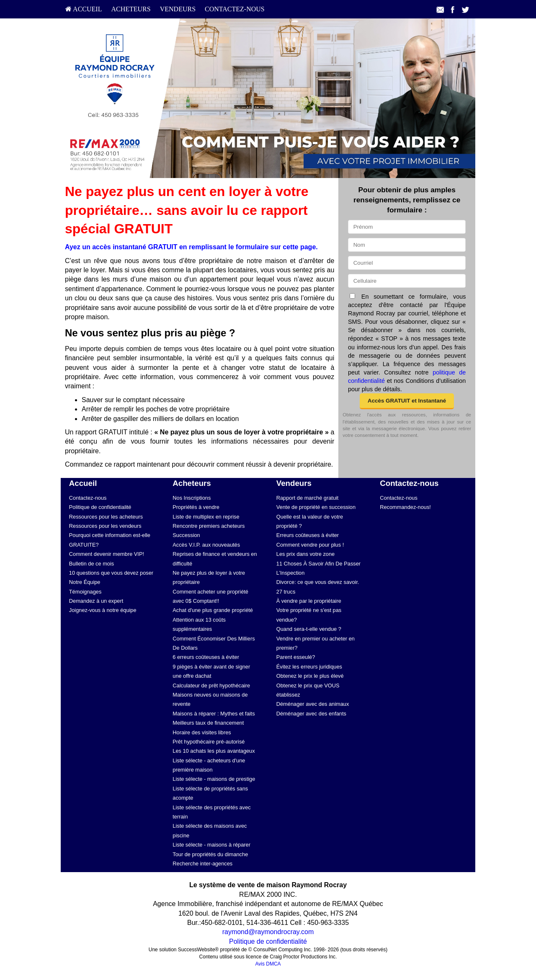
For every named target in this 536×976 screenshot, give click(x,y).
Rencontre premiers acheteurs (209, 526)
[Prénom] (407, 227)
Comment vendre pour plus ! (310, 545)
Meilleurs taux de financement (208, 723)
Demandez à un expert (96, 601)
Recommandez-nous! (405, 507)
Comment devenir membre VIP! (106, 554)
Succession (186, 535)
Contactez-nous (235, 9)
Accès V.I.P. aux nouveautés (206, 545)
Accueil (83, 9)
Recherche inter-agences (202, 863)
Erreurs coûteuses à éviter (307, 535)
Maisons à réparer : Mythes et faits (214, 713)
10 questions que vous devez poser (111, 573)
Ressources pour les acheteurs (106, 517)
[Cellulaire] (407, 281)
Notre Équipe (84, 582)
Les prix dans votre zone (305, 554)
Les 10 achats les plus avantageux (214, 751)
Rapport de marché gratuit (307, 498)
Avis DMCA (268, 964)
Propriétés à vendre (196, 507)
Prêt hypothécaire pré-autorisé (209, 741)
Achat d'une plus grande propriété (213, 610)
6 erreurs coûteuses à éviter (206, 657)
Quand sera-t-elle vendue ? (308, 629)
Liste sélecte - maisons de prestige (214, 779)
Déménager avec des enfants (311, 713)
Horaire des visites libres (202, 732)
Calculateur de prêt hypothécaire (211, 685)
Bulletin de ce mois (91, 563)
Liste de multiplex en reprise (206, 517)
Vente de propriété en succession (316, 507)
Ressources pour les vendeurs (105, 526)
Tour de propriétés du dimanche (210, 854)
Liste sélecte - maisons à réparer (211, 845)
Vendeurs (178, 9)
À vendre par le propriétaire (308, 601)
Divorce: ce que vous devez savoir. (317, 582)
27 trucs (286, 592)
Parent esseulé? (295, 657)
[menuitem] (83, 9)
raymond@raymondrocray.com (268, 931)
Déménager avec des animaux (312, 704)
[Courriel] (407, 263)
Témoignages (85, 592)
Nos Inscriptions (192, 498)
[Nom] (407, 245)
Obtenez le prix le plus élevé (310, 676)
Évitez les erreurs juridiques (309, 667)
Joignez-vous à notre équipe (103, 610)
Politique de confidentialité (100, 507)
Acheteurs (130, 9)
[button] (407, 401)
